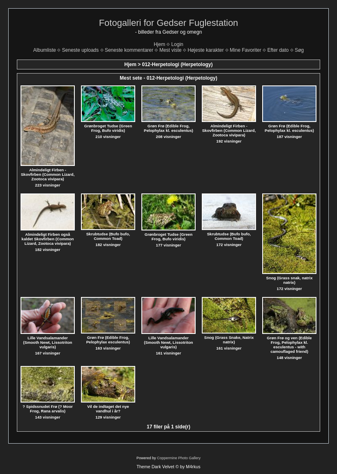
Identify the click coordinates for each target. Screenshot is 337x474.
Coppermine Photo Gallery (179, 458)
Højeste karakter (205, 50)
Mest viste (170, 50)
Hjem (159, 44)
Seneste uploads (80, 50)
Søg (299, 50)
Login (177, 44)
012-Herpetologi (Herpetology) (177, 64)
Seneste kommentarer (129, 50)
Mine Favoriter (245, 50)
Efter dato (278, 50)
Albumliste (44, 50)
